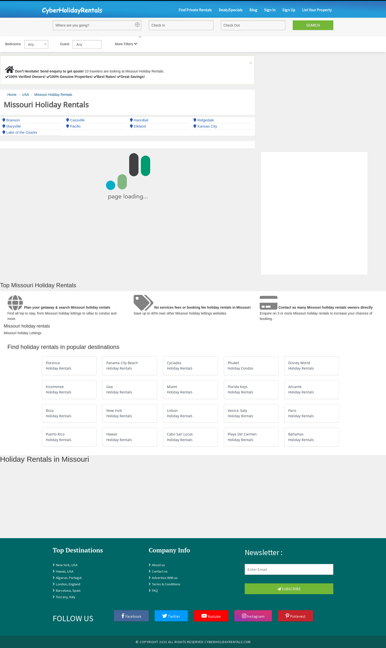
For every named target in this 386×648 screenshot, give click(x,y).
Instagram (253, 616)
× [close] (250, 62)
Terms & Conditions (166, 584)
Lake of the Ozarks (19, 132)
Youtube (211, 616)
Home (11, 95)
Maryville (11, 126)
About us (158, 564)
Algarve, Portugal (68, 577)
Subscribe (289, 588)
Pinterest (296, 616)
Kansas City (205, 126)
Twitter (171, 616)
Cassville (75, 120)
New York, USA (67, 564)
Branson (11, 120)
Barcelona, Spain (68, 590)
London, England (68, 584)
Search (313, 25)
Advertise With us (165, 577)
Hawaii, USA (64, 571)
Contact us (160, 571)
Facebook (131, 616)
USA (25, 95)
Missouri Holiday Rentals (53, 95)
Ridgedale (203, 120)
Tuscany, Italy (65, 596)
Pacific (73, 126)
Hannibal (139, 120)
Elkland (138, 126)
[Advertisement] (147, 503)
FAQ (155, 590)
